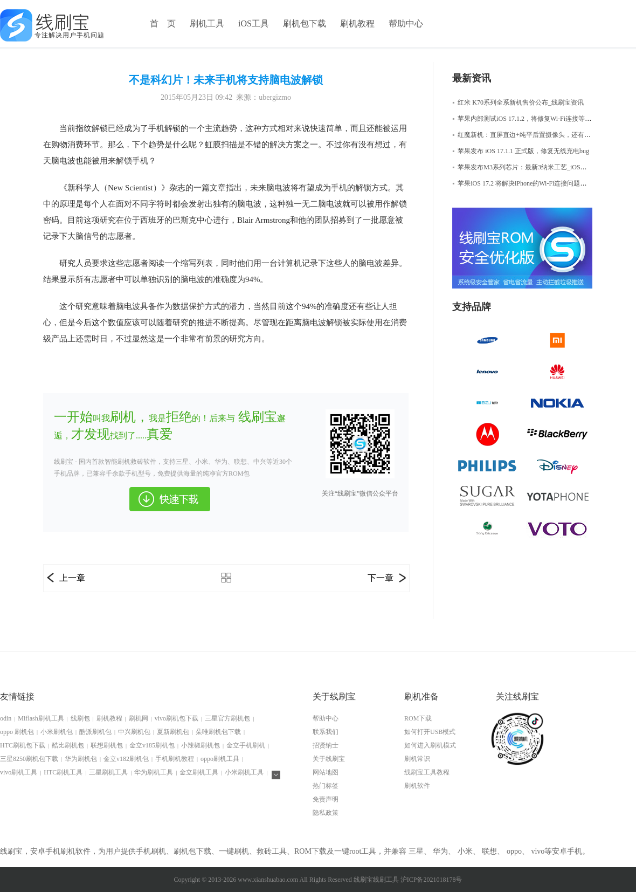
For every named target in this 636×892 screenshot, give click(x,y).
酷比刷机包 (68, 745)
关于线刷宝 (329, 759)
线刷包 (80, 718)
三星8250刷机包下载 (29, 759)
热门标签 (325, 786)
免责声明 (325, 799)
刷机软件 (417, 786)
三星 (416, 851)
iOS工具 (253, 23)
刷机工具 (207, 23)
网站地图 (325, 772)
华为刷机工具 (153, 772)
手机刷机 (151, 851)
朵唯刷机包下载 (218, 732)
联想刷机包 (107, 745)
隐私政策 (325, 812)
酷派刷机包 (95, 732)
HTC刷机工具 (63, 772)
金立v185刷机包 (152, 745)
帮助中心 (406, 23)
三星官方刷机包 (227, 718)
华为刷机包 (81, 759)
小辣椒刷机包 (200, 745)
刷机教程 (357, 23)
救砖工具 (272, 851)
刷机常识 (417, 759)
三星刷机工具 (108, 772)
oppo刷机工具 (220, 759)
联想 (489, 851)
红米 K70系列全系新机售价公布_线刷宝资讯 (518, 102)
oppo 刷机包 (17, 732)
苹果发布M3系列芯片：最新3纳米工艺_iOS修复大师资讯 (535, 167)
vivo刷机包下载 (176, 718)
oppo (514, 851)
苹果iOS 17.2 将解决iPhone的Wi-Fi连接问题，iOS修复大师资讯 (543, 183)
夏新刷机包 (173, 732)
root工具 (363, 851)
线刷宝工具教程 (427, 772)
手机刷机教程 (174, 759)
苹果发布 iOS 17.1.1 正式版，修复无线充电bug (520, 151)
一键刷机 (234, 851)
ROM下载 (418, 718)
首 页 (163, 23)
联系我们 (325, 732)
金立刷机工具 (198, 772)
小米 (465, 851)
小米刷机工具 (244, 772)
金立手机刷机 (245, 745)
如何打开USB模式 (429, 732)
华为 (440, 851)
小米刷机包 (56, 732)
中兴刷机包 (134, 732)
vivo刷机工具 (18, 772)
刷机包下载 (304, 23)
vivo (537, 851)
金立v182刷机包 (126, 759)
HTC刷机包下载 (22, 745)
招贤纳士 (325, 745)
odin (5, 718)
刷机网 (138, 718)
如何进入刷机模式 (430, 745)
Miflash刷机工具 (41, 718)
